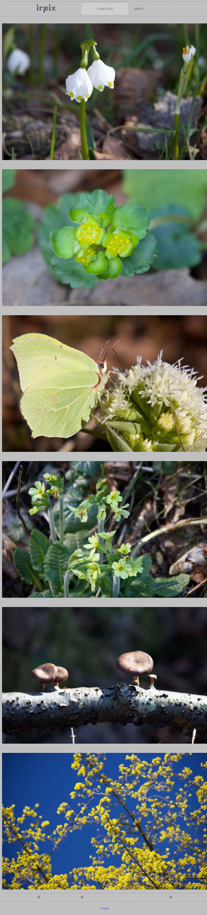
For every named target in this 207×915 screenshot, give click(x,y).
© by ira (105, 908)
